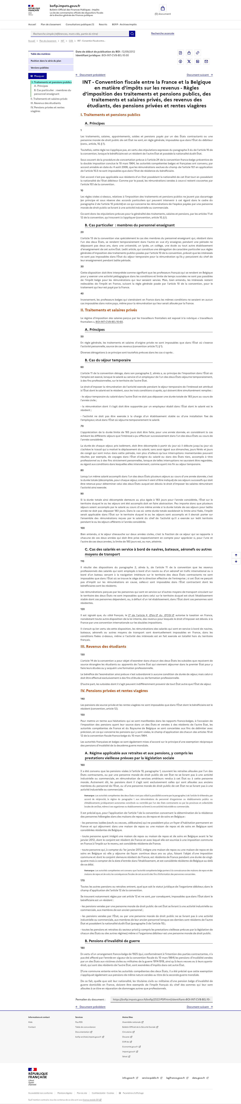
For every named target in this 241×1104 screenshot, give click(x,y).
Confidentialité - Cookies (103, 1093)
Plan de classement (48, 40)
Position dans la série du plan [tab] (46, 61)
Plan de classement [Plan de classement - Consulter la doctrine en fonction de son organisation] (51, 24)
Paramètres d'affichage (133, 1093)
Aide (30, 1022)
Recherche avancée (162, 33)
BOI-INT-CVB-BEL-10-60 (109, 322)
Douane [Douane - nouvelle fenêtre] (125, 1037)
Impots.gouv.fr (128, 1051)
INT (63, 40)
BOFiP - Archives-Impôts (124, 24)
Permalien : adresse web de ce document (198, 53)
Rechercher (132, 34)
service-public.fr (151, 1078)
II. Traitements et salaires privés (49, 99)
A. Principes (41, 86)
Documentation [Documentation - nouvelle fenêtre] (82, 1032)
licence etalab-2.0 (91, 1099)
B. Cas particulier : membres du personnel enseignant (52, 92)
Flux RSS (79, 1022)
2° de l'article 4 (138, 615)
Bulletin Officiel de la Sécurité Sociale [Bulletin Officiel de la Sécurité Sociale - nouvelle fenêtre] (138, 1027)
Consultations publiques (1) (80, 24)
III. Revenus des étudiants (46, 103)
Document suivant (198, 75)
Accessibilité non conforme (40, 1093)
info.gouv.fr (128, 1078)
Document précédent (92, 75)
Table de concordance (85, 1027)
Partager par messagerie (206, 61)
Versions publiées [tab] (40, 67)
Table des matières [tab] (40, 54)
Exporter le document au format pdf (180, 53)
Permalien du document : (90, 999)
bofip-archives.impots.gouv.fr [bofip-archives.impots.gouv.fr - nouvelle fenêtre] (88, 1037)
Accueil (32, 24)
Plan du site (82, 1093)
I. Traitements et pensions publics (52, 82)
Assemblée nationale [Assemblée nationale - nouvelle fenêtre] (131, 1022)
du (161, 615)
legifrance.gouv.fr (176, 1078)
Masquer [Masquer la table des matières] (39, 76)
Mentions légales (65, 1093)
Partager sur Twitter (189, 61)
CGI (169, 615)
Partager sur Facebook (180, 61)
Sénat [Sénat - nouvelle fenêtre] (124, 1056)
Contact (32, 1027)
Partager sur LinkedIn (198, 61)
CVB (71, 40)
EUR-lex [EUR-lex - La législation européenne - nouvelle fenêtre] (125, 1041)
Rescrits (103, 24)
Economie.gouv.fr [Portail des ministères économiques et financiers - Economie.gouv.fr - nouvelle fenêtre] (130, 1046)
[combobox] (80, 34)
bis (153, 615)
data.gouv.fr (199, 1078)
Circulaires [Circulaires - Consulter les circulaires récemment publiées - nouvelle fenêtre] (127, 1032)
